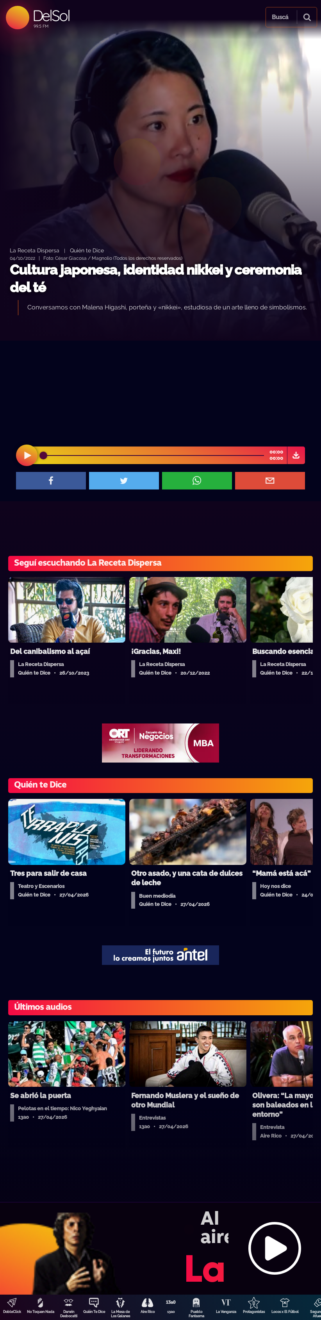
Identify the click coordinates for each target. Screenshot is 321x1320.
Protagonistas (254, 1312)
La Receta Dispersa (34, 250)
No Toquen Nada (40, 1312)
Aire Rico (148, 1312)
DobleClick (12, 1312)
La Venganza (226, 1312)
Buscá (280, 17)
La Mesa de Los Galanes (120, 1314)
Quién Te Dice (94, 1312)
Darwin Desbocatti (68, 1314)
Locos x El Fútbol (285, 1312)
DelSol (51, 15)
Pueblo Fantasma (196, 1314)
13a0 (171, 1312)
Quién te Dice (87, 250)
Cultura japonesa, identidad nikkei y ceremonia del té (155, 279)
